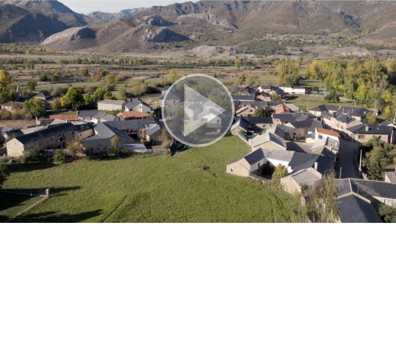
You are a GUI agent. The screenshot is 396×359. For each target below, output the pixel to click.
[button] (198, 111)
